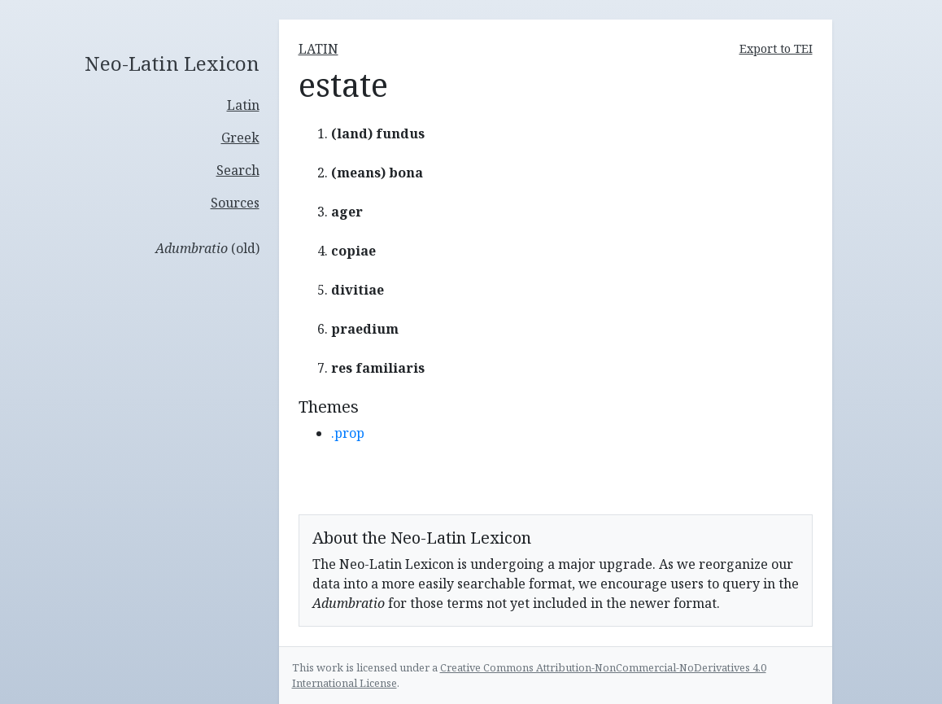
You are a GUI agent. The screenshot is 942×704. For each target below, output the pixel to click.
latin (318, 49)
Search (237, 170)
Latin (243, 105)
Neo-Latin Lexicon (172, 64)
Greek (240, 137)
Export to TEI (776, 48)
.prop (347, 433)
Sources (235, 203)
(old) (207, 248)
